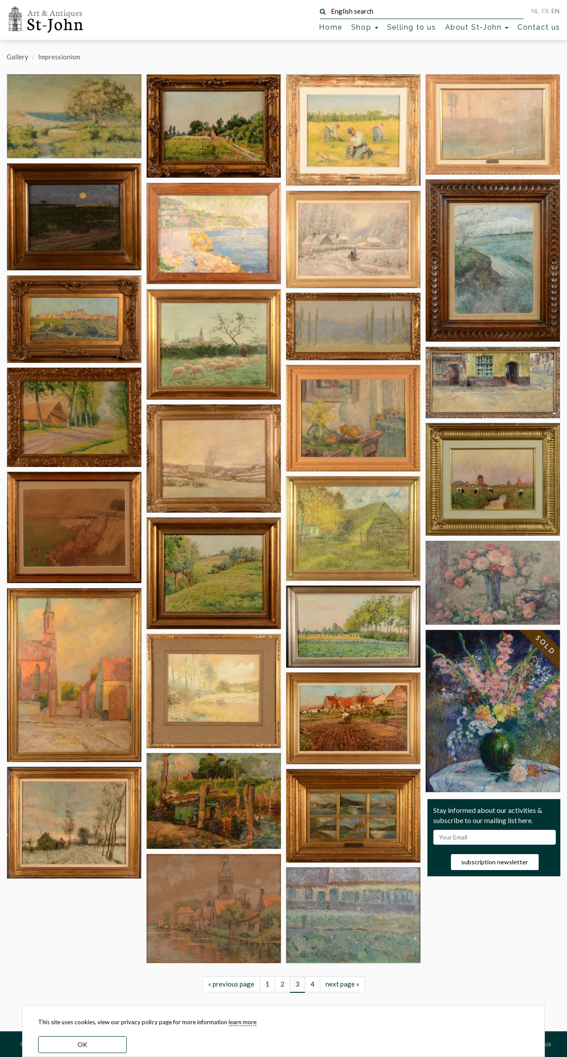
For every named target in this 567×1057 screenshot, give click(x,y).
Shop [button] (364, 27)
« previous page (231, 984)
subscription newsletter (494, 862)
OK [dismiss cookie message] (82, 1044)
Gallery (17, 57)
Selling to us (411, 27)
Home (330, 27)
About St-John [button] (477, 27)
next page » (342, 984)
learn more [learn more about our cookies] (242, 1022)
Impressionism (59, 57)
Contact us (538, 27)
